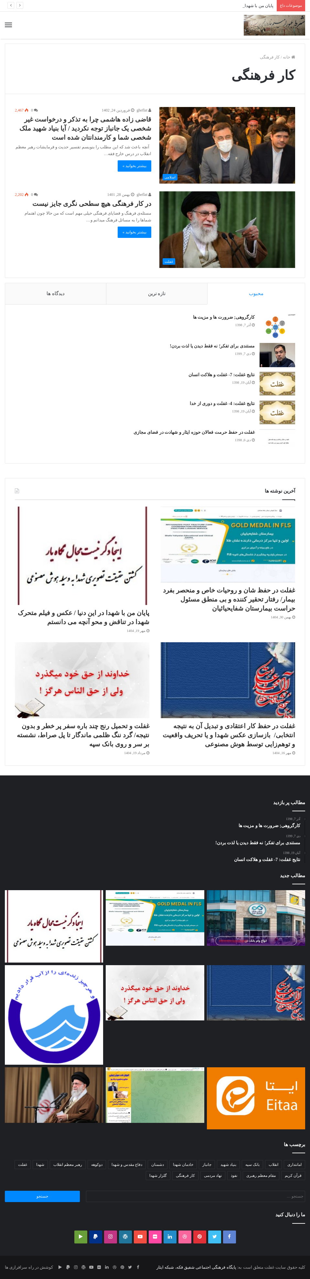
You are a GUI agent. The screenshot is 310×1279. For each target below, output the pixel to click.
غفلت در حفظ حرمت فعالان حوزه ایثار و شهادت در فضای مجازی (194, 432)
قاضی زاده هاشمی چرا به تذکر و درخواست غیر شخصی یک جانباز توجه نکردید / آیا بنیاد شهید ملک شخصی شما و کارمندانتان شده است (85, 128)
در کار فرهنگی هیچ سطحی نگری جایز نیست (91, 203)
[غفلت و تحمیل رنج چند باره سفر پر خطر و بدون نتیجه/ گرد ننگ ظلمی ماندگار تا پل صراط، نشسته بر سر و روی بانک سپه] (82, 680)
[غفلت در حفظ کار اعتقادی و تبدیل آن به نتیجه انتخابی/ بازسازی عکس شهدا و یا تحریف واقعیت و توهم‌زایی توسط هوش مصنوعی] (228, 680)
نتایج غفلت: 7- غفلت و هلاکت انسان (221, 374)
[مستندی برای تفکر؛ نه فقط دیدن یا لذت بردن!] (277, 355)
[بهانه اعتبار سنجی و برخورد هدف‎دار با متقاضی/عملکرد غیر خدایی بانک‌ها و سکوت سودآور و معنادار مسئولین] (256, 918)
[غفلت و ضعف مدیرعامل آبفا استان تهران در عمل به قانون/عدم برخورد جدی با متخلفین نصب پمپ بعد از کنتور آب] (54, 1015)
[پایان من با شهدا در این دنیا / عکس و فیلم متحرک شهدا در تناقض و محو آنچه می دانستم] (82, 555)
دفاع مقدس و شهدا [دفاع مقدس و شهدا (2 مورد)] (127, 1164)
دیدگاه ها (56, 293)
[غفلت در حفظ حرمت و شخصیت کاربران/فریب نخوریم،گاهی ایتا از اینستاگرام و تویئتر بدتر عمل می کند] (256, 1098)
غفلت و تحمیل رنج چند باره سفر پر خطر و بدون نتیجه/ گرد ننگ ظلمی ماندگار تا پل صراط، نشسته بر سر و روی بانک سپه (83, 735)
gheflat (144, 110)
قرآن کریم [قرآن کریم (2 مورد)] (293, 1175)
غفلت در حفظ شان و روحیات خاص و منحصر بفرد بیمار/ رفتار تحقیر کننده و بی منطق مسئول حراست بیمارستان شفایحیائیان (229, 599)
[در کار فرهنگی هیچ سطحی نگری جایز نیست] (227, 229)
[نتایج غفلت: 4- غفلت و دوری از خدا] (277, 412)
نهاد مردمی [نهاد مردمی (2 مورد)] (213, 1175)
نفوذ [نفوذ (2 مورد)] (234, 1175)
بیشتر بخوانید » (134, 166)
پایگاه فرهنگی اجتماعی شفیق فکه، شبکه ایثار (196, 1267)
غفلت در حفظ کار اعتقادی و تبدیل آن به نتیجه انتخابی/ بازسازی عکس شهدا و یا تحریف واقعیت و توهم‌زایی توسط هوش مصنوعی (229, 735)
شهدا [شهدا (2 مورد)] (40, 1164)
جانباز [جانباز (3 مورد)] (206, 1164)
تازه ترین (157, 293)
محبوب (256, 293)
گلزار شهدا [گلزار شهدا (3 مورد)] (158, 1175)
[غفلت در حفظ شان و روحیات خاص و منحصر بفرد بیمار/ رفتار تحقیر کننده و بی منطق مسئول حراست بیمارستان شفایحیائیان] (228, 544)
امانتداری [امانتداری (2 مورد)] (294, 1164)
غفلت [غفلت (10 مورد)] (22, 1164)
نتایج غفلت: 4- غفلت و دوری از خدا (222, 403)
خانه (289, 57)
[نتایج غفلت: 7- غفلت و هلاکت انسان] (277, 384)
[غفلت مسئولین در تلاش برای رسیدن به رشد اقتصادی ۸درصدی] (54, 1095)
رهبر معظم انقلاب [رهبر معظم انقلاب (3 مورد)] (67, 1164)
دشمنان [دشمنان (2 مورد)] (157, 1164)
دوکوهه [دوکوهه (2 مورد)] (96, 1164)
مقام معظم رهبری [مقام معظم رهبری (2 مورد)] (261, 1175)
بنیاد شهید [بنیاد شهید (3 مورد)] (228, 1164)
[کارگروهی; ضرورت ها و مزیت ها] (277, 326)
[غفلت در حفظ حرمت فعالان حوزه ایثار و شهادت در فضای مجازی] (277, 441)
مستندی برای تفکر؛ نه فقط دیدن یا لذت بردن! (212, 346)
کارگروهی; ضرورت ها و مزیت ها (224, 317)
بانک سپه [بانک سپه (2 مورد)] (252, 1164)
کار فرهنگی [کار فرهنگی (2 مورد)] (185, 1175)
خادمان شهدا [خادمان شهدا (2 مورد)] (183, 1164)
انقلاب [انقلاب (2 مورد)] (273, 1164)
